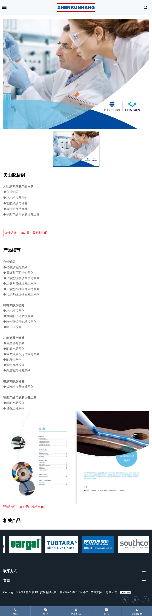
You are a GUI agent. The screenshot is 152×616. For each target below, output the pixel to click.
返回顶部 (137, 613)
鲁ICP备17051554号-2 (74, 592)
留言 (106, 613)
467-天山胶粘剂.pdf (34, 233)
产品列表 (76, 613)
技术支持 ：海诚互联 (104, 592)
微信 (45, 613)
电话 (15, 613)
